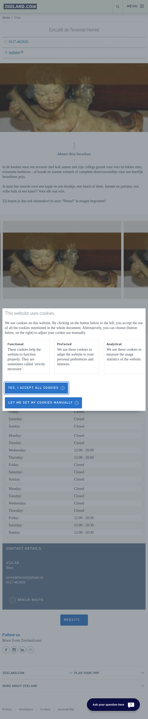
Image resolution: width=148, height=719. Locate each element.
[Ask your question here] (113, 704)
